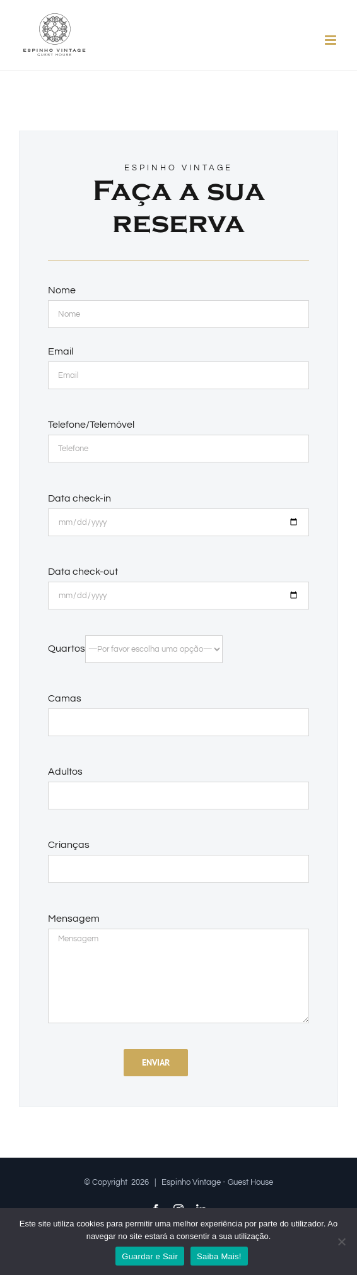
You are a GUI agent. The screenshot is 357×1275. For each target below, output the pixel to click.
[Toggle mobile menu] (331, 40)
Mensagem (74, 919)
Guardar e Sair (150, 1256)
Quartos (135, 648)
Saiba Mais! (219, 1256)
